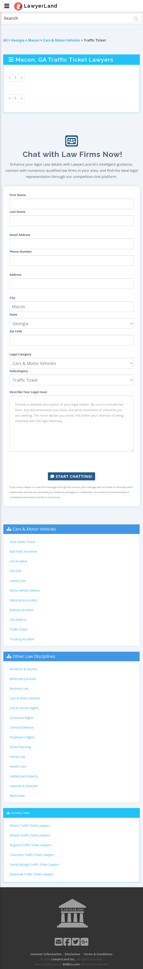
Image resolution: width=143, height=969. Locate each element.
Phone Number (21, 252)
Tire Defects (18, 620)
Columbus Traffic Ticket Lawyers (32, 855)
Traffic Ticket (18, 629)
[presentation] (71, 462)
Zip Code (16, 331)
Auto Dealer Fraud (22, 542)
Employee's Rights (22, 737)
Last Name (17, 212)
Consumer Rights (21, 718)
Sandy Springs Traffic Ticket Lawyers (35, 864)
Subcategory (19, 371)
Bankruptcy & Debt (23, 679)
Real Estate (17, 796)
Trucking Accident (22, 639)
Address (15, 275)
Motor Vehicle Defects (25, 590)
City (12, 298)
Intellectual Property (24, 776)
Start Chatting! (71, 476)
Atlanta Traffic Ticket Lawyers (30, 835)
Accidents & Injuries (23, 669)
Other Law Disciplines (33, 656)
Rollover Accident (22, 610)
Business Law (19, 688)
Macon (33, 40)
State (13, 314)
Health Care (18, 766)
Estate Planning (20, 747)
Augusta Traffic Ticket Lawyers (30, 845)
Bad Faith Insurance (23, 551)
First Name (18, 195)
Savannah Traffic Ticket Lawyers (32, 874)
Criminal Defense (21, 727)
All (5, 40)
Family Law (17, 757)
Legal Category (20, 354)
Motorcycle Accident (23, 600)
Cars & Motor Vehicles (61, 40)
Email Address (20, 235)
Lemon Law (18, 581)
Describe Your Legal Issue (28, 392)
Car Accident (18, 561)
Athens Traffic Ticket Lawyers (30, 825)
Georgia (17, 40)
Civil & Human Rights (24, 708)
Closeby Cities (20, 813)
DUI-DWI (16, 571)
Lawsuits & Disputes (23, 786)
